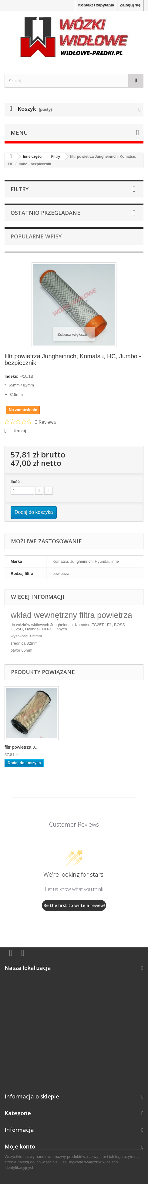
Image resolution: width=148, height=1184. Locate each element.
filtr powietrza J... (22, 747)
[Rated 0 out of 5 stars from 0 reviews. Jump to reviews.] (30, 421)
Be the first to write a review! (74, 905)
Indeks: (11, 376)
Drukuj (20, 431)
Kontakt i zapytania (96, 5)
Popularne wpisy (36, 236)
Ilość (15, 481)
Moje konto (20, 1146)
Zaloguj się (130, 5)
